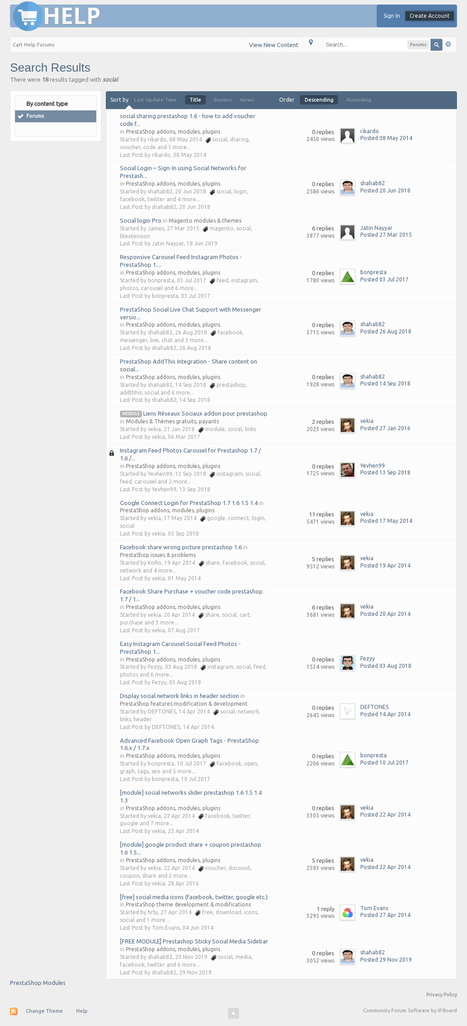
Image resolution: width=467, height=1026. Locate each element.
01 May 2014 (184, 578)
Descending (319, 100)
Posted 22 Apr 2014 (385, 815)
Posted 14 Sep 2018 (385, 383)
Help (82, 1011)
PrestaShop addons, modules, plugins (173, 132)
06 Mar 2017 (184, 437)
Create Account (430, 16)
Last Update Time (155, 100)
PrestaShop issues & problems (158, 555)
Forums (35, 116)
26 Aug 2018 (195, 348)
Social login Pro (140, 220)
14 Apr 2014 (198, 727)
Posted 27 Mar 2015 (386, 235)
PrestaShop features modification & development (184, 704)
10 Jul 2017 (195, 779)
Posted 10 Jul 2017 (384, 763)
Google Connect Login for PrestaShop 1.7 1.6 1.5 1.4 (189, 503)
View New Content (273, 45)
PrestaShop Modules (38, 982)
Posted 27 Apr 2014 (385, 915)
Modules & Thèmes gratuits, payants (172, 421)
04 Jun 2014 (197, 928)
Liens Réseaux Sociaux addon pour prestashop (205, 413)
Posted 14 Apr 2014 (385, 714)
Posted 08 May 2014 (386, 138)
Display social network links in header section (179, 696)
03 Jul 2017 (195, 296)
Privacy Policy (441, 994)
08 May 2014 (189, 155)
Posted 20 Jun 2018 (385, 190)
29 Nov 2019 (195, 972)
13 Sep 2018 (194, 489)
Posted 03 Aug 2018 (385, 666)
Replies (223, 100)
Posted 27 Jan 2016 (385, 428)
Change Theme (44, 1011)
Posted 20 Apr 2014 (385, 614)
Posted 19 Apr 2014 (385, 565)
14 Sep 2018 (194, 400)
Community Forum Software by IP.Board (410, 1010)
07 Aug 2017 (184, 630)
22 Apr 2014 (183, 831)
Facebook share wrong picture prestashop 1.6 (181, 547)
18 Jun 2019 (202, 243)
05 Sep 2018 (183, 533)
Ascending (358, 100)
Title (195, 100)
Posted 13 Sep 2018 (385, 472)
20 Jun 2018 (194, 207)
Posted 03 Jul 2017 (384, 279)
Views (247, 100)
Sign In (392, 16)
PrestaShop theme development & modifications (188, 904)
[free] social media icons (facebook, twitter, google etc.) (194, 897)
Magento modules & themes (205, 221)
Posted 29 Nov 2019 (386, 960)
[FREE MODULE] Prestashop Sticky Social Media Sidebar (194, 941)
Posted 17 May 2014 (386, 521)
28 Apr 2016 (183, 883)
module (131, 413)
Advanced (448, 44)
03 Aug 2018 (185, 682)
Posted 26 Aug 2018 (385, 331)
